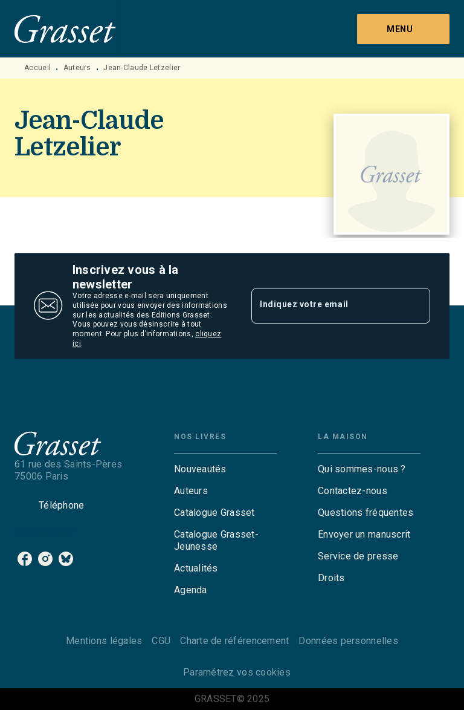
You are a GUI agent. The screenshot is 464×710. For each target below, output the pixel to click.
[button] (225, 469)
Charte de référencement (234, 640)
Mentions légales (104, 640)
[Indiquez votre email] (325, 305)
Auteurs (77, 68)
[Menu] (403, 29)
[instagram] (45, 559)
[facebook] (24, 559)
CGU (161, 640)
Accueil (37, 68)
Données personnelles (348, 640)
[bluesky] (66, 559)
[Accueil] (65, 28)
